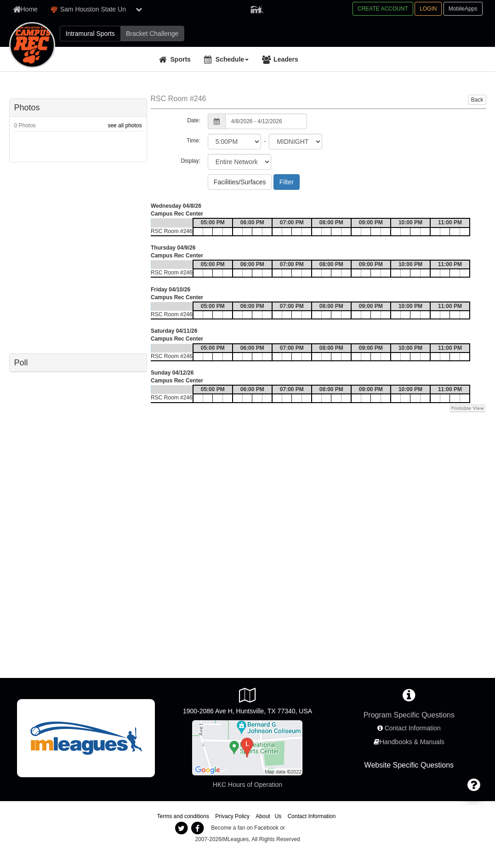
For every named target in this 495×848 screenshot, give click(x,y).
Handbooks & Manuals (412, 742)
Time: (193, 140)
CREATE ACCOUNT (383, 9)
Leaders (285, 59)
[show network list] (139, 9)
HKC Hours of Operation (248, 784)
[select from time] (234, 141)
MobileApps (463, 9)
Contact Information (413, 728)
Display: (190, 161)
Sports (181, 59)
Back (477, 100)
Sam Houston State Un (88, 9)
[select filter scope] (239, 162)
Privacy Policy (232, 816)
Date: (193, 120)
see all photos (125, 125)
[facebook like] (78, 256)
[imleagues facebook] (197, 828)
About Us (268, 816)
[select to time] (295, 141)
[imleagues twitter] (181, 828)
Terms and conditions (183, 816)
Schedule (232, 59)
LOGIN (428, 9)
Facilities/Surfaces (240, 182)
